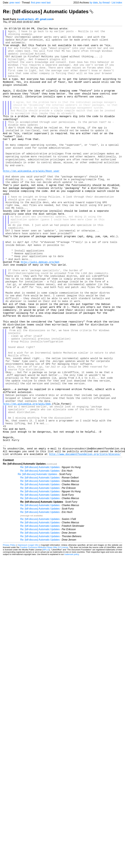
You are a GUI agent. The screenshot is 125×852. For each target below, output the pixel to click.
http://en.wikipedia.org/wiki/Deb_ (27, 480)
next (17, 2)
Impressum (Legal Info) (28, 632)
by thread (104, 2)
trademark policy (71, 642)
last (48, 2)
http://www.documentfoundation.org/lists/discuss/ (85, 541)
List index (117, 2)
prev (11, 2)
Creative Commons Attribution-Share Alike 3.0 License (44, 635)
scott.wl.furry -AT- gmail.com (35, 19)
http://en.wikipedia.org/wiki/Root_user (31, 200)
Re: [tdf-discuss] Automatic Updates (48, 11)
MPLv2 (46, 637)
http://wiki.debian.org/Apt (40, 309)
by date (94, 2)
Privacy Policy (9, 632)
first (33, 2)
